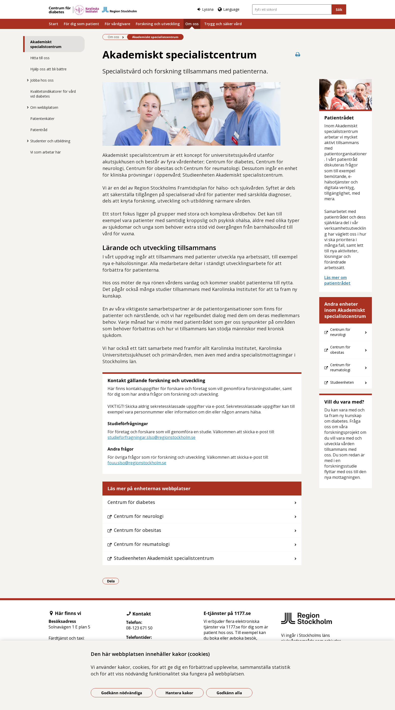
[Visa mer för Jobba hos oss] (26, 80)
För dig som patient (81, 23)
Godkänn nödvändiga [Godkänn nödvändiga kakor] (121, 692)
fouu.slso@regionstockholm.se (137, 463)
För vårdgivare (117, 23)
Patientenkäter (42, 118)
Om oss (192, 23)
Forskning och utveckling (158, 23)
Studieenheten (342, 382)
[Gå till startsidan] (93, 10)
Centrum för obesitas (137, 530)
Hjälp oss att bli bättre (48, 69)
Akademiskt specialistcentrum (46, 44)
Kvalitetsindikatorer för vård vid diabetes (53, 94)
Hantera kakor (179, 692)
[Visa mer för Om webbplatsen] (26, 107)
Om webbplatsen (44, 107)
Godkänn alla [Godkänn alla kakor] (229, 692)
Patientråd (38, 129)
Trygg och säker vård (223, 23)
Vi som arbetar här (45, 152)
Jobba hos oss (42, 80)
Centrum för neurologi (138, 516)
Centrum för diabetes (131, 502)
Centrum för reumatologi (142, 544)
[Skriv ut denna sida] (297, 54)
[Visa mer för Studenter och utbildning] (26, 140)
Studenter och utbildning (50, 140)
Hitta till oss (40, 57)
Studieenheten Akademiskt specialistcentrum (164, 558)
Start (53, 23)
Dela (113, 580)
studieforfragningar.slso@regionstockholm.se (151, 437)
